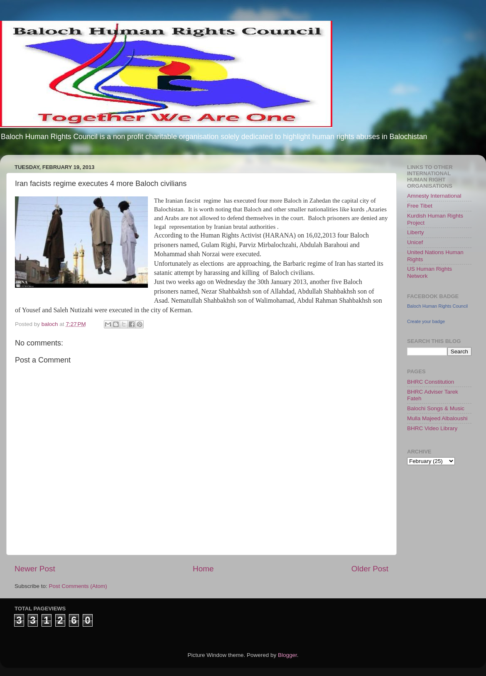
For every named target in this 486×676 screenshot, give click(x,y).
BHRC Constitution (430, 382)
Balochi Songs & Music (435, 408)
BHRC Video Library (432, 428)
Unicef (415, 242)
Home (203, 568)
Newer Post (35, 568)
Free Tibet (419, 206)
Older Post (369, 568)
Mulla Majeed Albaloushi (437, 418)
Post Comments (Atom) (78, 586)
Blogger (287, 655)
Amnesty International (434, 196)
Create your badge (426, 321)
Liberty (415, 232)
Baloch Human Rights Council (437, 306)
